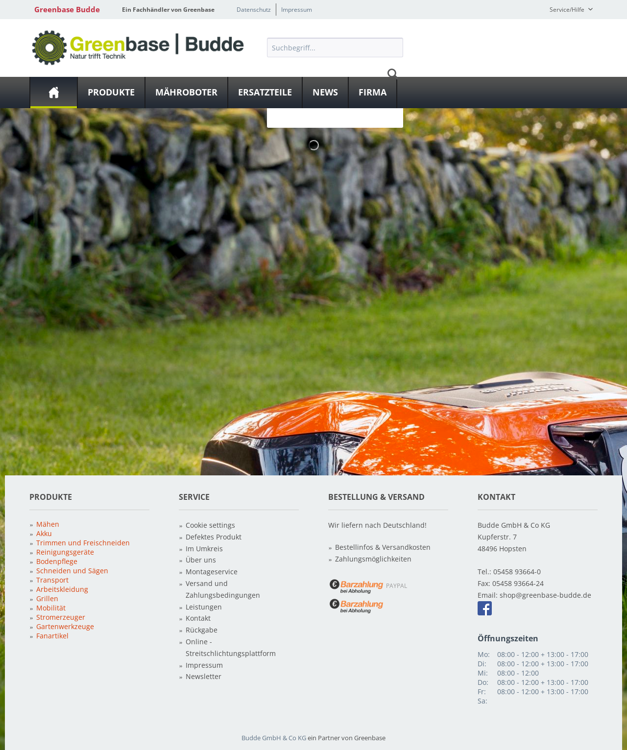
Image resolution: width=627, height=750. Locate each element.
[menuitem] (335, 74)
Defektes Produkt (213, 536)
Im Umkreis (204, 548)
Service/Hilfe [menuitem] (568, 9)
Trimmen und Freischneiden (83, 542)
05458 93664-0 (517, 571)
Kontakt (198, 618)
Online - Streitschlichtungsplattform (231, 647)
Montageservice (212, 571)
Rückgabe (201, 629)
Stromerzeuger (60, 617)
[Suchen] (393, 74)
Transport (52, 580)
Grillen (47, 598)
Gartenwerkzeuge (65, 626)
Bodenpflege (56, 561)
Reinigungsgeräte (65, 552)
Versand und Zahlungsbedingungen (223, 589)
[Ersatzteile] (265, 92)
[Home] (53, 92)
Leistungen (204, 606)
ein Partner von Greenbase (347, 737)
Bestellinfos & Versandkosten (383, 547)
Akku (44, 533)
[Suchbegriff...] (335, 47)
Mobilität (51, 607)
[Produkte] (111, 92)
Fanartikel (52, 635)
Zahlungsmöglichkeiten (373, 558)
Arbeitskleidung (62, 589)
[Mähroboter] (186, 92)
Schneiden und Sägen (72, 570)
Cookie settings (210, 525)
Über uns (201, 559)
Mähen (47, 524)
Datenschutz (254, 9)
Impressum (296, 9)
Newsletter (203, 676)
